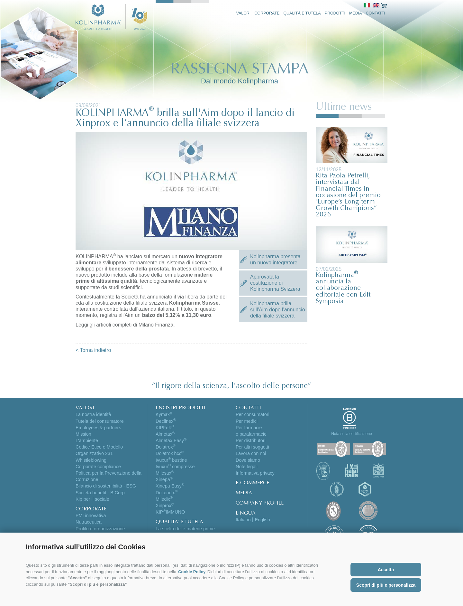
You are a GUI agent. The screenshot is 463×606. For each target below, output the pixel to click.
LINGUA (246, 513)
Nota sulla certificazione (351, 433)
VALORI (85, 408)
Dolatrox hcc (170, 453)
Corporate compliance (98, 466)
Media (355, 13)
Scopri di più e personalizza (385, 585)
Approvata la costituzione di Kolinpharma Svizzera (275, 283)
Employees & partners (98, 427)
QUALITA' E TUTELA (179, 522)
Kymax (164, 414)
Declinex (166, 421)
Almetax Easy (171, 440)
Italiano (243, 519)
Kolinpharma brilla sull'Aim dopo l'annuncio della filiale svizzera (277, 309)
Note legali (247, 466)
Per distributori (251, 440)
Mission (83, 434)
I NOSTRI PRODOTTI (180, 408)
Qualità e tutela (302, 13)
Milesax (165, 473)
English (262, 519)
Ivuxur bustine (171, 460)
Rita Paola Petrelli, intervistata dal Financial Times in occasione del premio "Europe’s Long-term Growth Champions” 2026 (348, 195)
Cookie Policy (191, 571)
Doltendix (166, 492)
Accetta (386, 569)
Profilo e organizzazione (100, 528)
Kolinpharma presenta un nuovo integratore (275, 259)
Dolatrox (166, 447)
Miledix (164, 499)
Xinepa (164, 479)
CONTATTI (248, 408)
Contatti (376, 13)
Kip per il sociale (92, 499)
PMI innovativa (91, 515)
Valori (243, 13)
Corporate (266, 13)
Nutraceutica (89, 522)
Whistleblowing (91, 460)
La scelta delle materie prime (185, 528)
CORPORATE (91, 509)
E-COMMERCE (252, 483)
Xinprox (165, 505)
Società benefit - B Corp (100, 492)
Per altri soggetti (252, 447)
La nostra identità (93, 414)
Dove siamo (248, 460)
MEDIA (244, 493)
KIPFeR (165, 427)
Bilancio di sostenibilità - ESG (106, 485)
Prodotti (335, 13)
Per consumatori (252, 414)
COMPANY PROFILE (260, 503)
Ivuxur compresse (175, 466)
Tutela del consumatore (100, 421)
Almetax (165, 434)
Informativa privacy (255, 473)
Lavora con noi (251, 453)
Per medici (247, 421)
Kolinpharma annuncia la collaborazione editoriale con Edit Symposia (343, 288)
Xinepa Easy (170, 485)
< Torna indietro (93, 350)
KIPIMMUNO (170, 512)
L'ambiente (87, 440)
